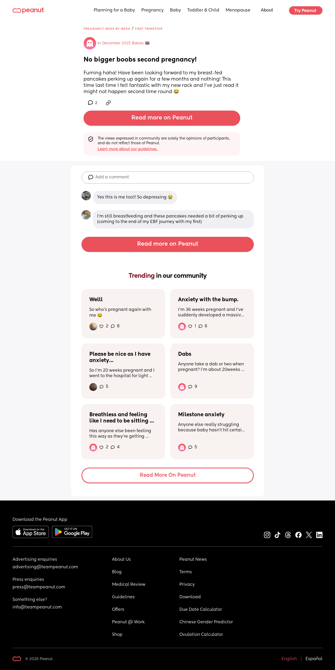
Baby (175, 10)
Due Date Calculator (200, 610)
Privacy (187, 585)
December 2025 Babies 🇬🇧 (125, 43)
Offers (118, 610)
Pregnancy (152, 10)
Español (313, 659)
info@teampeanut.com (37, 607)
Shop (117, 635)
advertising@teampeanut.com (45, 567)
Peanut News (193, 560)
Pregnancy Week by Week (107, 28)
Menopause (238, 10)
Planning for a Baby (114, 10)
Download (190, 597)
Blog (117, 572)
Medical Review (128, 585)
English (289, 659)
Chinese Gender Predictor (206, 622)
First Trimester (148, 28)
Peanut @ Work (128, 622)
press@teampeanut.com (39, 587)
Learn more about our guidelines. (127, 149)
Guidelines (123, 597)
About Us (121, 560)
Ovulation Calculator (201, 635)
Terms (185, 572)
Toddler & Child (203, 10)
